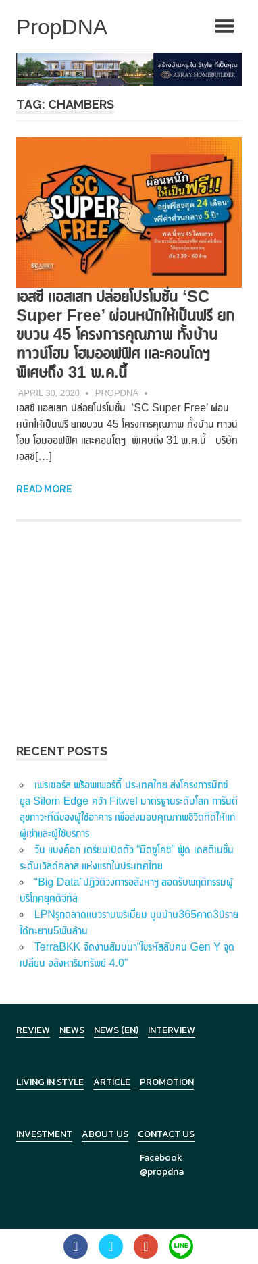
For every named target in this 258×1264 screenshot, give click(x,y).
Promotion (167, 1082)
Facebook (161, 1158)
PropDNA (116, 393)
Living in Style (50, 1082)
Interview (171, 1030)
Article (111, 1082)
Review (33, 1030)
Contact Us (166, 1134)
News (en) (116, 1030)
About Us (105, 1134)
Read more (44, 489)
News (71, 1030)
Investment (44, 1134)
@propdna (162, 1172)
